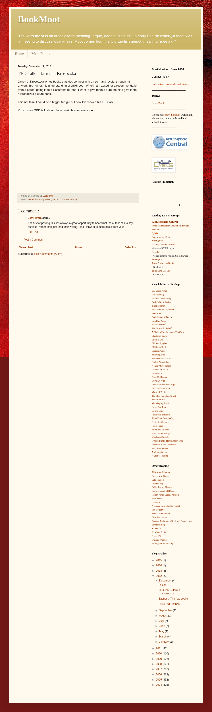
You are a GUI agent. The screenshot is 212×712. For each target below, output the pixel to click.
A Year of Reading (160, 456)
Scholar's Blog (158, 524)
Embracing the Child (161, 237)
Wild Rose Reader (160, 448)
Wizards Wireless (159, 540)
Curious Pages (158, 351)
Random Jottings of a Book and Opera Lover (172, 521)
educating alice (158, 354)
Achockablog (158, 294)
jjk (76, 199)
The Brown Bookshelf (162, 328)
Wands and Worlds (160, 437)
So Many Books (159, 532)
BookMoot (158, 103)
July (162, 621)
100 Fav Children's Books (163, 244)
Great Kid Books (159, 377)
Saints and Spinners (160, 429)
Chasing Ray (157, 483)
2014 (159, 565)
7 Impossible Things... (162, 433)
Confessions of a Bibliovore (164, 491)
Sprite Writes (157, 536)
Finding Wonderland (161, 362)
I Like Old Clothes (169, 604)
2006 (159, 674)
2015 (159, 560)
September (166, 610)
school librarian (171, 114)
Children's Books (159, 347)
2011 (159, 648)
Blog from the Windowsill (163, 309)
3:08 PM (33, 232)
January (164, 641)
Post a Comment (33, 239)
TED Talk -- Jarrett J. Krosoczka (170, 592)
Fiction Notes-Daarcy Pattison (165, 495)
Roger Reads (157, 426)
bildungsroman (158, 306)
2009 (159, 658)
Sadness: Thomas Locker (173, 598)
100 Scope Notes (159, 291)
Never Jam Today (159, 407)
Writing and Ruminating (162, 543)
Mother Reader (158, 399)
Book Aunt (157, 313)
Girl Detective (158, 510)
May (162, 631)
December (165, 580)
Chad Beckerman (159, 517)
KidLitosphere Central (165, 221)
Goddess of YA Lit (160, 369)
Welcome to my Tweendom (164, 444)
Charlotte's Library (160, 336)
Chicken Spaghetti (160, 343)
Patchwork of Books (161, 414)
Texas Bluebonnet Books (163, 263)
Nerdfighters (157, 240)
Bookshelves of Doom (162, 317)
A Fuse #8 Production (161, 366)
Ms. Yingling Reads (160, 403)
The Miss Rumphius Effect (164, 396)
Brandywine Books (160, 476)
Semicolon (156, 528)
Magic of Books (159, 392)
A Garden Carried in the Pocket (166, 506)
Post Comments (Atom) (48, 253)
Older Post (131, 247)
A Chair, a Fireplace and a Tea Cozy (168, 332)
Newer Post (26, 247)
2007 (159, 669)
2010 (159, 653)
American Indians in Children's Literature (170, 225)
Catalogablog (158, 480)
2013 (159, 570)
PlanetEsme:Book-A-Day (163, 418)
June (162, 626)
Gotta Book (157, 373)
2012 (159, 575)
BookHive (156, 229)
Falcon (162, 585)
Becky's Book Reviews (162, 302)
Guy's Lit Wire (158, 381)
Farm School (157, 498)
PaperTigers (157, 252)
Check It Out (157, 339)
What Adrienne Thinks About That (167, 441)
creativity (32, 199)
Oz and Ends (157, 411)
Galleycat (156, 502)
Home (19, 54)
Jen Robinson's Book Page (163, 384)
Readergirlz (157, 259)
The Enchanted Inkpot (162, 358)
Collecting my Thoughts (162, 487)
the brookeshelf (159, 324)
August (163, 615)
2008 (159, 664)
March (163, 636)
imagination (45, 199)
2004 (159, 684)
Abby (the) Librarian (161, 472)
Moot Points (40, 54)
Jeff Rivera (35, 218)
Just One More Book (161, 388)
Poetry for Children (160, 422)
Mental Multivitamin (161, 513)
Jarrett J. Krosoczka (63, 199)
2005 (159, 679)
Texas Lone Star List (161, 271)
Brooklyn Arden (159, 321)
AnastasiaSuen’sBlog (161, 298)
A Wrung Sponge (159, 452)
